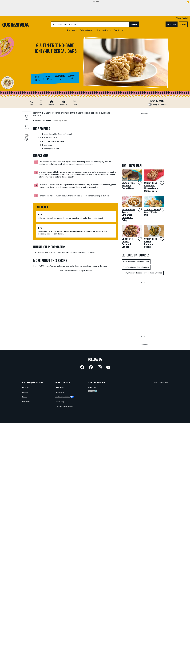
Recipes (25, 392)
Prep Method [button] (103, 30)
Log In (183, 24)
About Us (25, 387)
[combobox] (90, 24)
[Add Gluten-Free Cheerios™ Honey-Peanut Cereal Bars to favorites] (162, 183)
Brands (24, 397)
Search (134, 24)
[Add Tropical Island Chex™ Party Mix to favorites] (162, 210)
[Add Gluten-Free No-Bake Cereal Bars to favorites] (139, 183)
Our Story (118, 30)
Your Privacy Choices (64, 397)
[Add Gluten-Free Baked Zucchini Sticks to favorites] (162, 239)
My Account (92, 387)
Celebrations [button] (86, 30)
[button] (51, 103)
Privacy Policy (59, 392)
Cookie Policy (59, 402)
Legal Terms (59, 387)
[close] (187, 2)
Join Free (171, 24)
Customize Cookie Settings (64, 406)
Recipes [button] (71, 30)
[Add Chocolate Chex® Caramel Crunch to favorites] (139, 239)
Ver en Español (182, 18)
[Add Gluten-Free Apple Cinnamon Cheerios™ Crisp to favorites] (139, 210)
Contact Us (26, 402)
